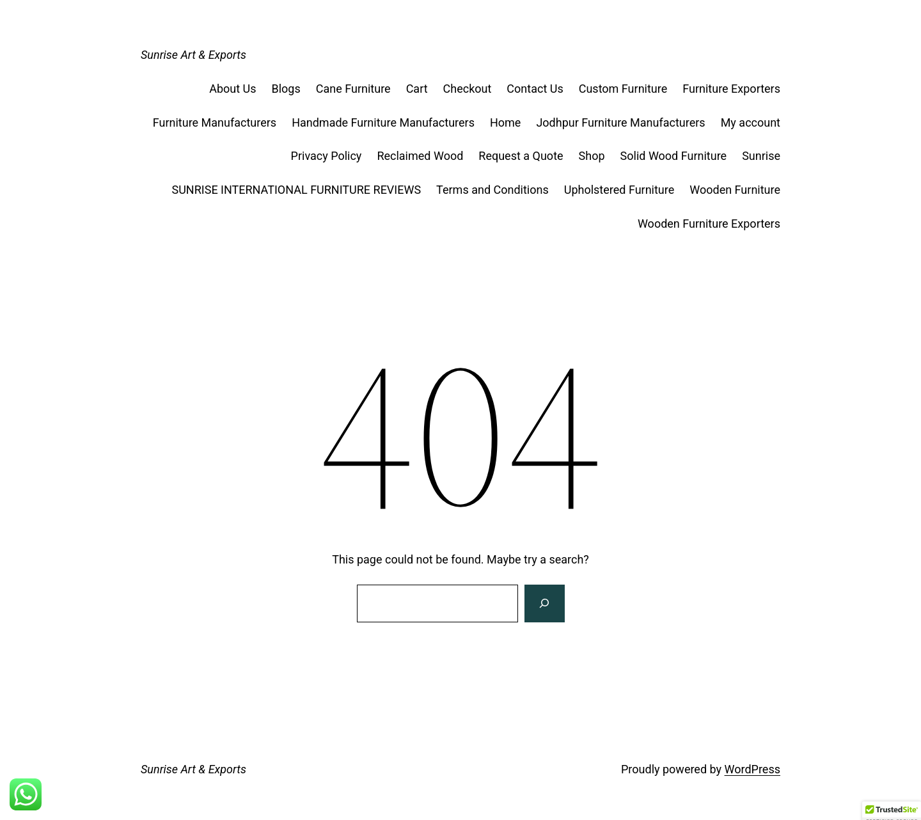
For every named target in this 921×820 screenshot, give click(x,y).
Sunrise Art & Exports (193, 54)
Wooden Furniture (734, 189)
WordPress (752, 769)
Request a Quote (520, 155)
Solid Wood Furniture (673, 155)
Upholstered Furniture (619, 189)
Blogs (286, 88)
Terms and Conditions (492, 189)
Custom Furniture (623, 88)
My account (750, 122)
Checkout (467, 88)
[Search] (544, 604)
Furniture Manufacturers (214, 122)
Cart (417, 88)
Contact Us (535, 88)
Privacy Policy (326, 155)
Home (505, 122)
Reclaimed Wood (420, 155)
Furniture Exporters (731, 88)
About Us (232, 88)
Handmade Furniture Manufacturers (383, 122)
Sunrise (761, 155)
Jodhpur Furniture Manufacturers (620, 122)
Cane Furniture (353, 88)
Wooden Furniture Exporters (709, 223)
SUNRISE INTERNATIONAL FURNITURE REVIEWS (296, 189)
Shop (592, 155)
